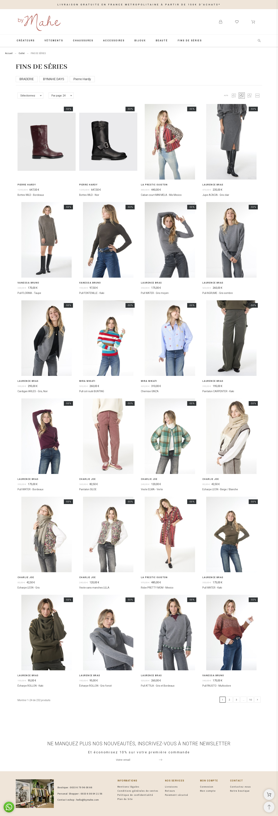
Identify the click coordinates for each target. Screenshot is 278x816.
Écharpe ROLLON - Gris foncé (95, 685)
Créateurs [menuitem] (26, 40)
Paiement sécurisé (176, 794)
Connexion (206, 786)
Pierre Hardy (27, 184)
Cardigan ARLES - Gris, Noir (33, 391)
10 (250, 699)
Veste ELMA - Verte (152, 489)
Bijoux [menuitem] (140, 40)
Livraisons (171, 786)
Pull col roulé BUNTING (91, 391)
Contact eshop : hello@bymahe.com (78, 799)
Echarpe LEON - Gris (29, 587)
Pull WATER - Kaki (212, 587)
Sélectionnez (27, 95)
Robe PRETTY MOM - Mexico (157, 587)
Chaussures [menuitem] (83, 40)
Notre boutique (240, 790)
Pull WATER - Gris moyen (155, 293)
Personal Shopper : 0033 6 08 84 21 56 (79, 793)
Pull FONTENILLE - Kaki (91, 293)
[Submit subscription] (160, 760)
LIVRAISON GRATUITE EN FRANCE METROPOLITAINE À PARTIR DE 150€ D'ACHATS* (139, 4)
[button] (226, 96)
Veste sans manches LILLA (94, 587)
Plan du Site (125, 799)
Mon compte (208, 790)
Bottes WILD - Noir (89, 194)
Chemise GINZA (150, 391)
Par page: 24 (58, 95)
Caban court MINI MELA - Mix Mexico (161, 194)
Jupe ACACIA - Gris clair (215, 194)
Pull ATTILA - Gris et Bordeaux (157, 685)
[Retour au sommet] (269, 807)
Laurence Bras (212, 184)
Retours (170, 790)
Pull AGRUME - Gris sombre (217, 293)
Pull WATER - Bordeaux (30, 489)
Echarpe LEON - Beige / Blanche (220, 489)
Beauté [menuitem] (162, 40)
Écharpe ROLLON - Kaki (30, 685)
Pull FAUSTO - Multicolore (216, 685)
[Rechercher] (259, 40)
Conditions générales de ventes (137, 790)
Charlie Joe (87, 479)
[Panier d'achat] (269, 794)
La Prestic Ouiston (154, 184)
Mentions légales (128, 786)
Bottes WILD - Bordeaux (31, 194)
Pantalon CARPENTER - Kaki (218, 391)
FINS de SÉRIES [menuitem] (190, 40)
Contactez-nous (240, 786)
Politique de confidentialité (135, 794)
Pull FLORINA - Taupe (29, 293)
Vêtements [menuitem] (54, 40)
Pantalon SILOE (88, 489)
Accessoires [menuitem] (114, 40)
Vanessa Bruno (28, 283)
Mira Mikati (87, 381)
